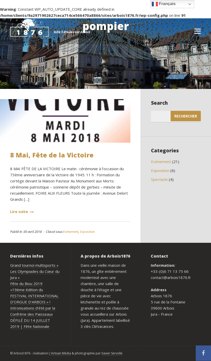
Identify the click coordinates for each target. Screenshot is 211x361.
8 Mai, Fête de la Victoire (52, 155)
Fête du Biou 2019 (26, 283)
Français (164, 4)
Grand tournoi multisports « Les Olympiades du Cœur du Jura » (34, 271)
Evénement (70, 231)
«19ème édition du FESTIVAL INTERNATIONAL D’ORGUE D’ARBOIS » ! (34, 295)
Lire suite (22, 211)
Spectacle (159, 179)
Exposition (87, 231)
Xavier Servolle (112, 353)
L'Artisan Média (60, 353)
